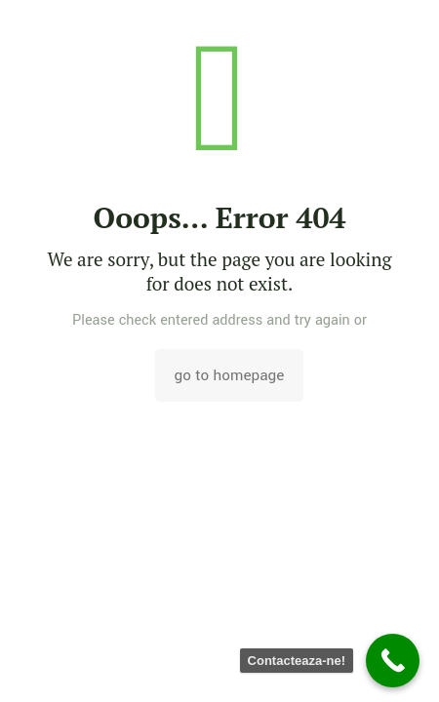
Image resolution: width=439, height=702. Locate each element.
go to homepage (230, 375)
